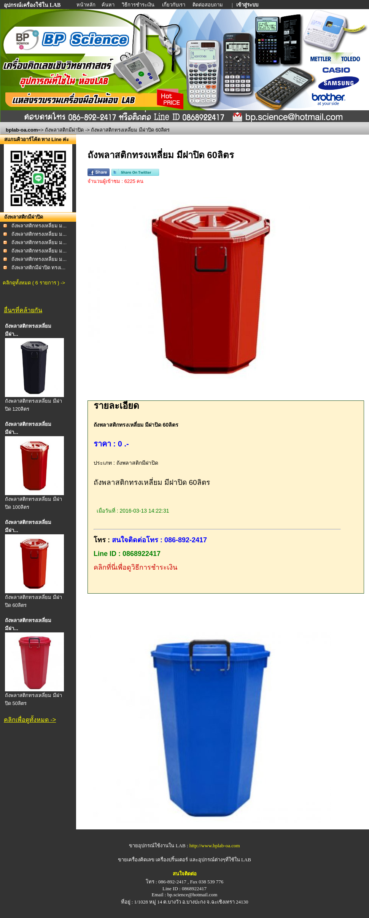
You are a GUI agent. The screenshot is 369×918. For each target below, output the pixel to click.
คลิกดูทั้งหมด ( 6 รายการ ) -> (34, 283)
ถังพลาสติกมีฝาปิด (64, 130)
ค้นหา (108, 5)
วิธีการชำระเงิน (139, 5)
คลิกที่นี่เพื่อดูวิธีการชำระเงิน (135, 567)
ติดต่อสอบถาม (208, 5)
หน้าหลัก (86, 5)
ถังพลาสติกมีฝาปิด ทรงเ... (38, 267)
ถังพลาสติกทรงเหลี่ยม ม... (39, 226)
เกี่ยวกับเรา (174, 5)
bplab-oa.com (22, 130)
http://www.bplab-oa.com (214, 845)
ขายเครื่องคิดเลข (136, 859)
